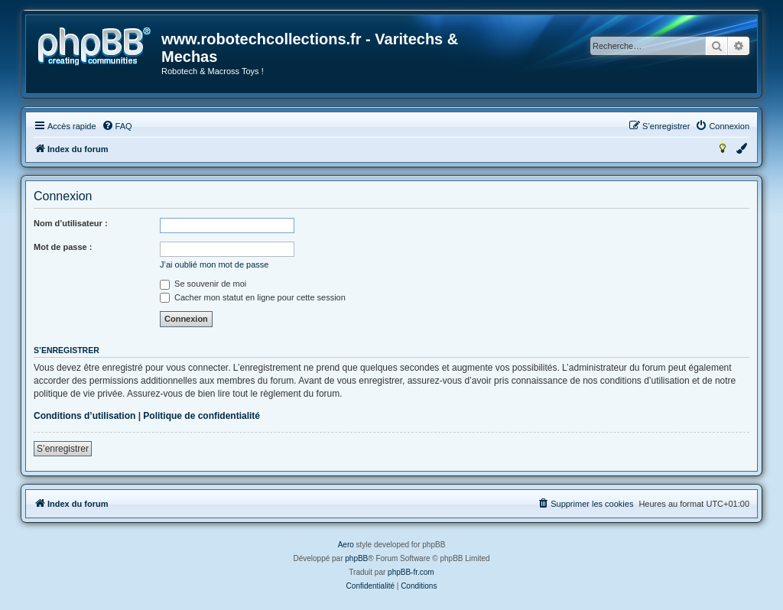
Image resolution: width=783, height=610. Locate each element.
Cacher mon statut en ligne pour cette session (253, 297)
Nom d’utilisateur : (71, 223)
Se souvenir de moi (203, 283)
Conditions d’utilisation (84, 415)
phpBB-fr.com (411, 572)
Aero (346, 544)
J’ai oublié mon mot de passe (214, 264)
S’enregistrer (63, 448)
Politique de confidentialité (201, 415)
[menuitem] (117, 126)
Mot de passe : (63, 246)
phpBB (356, 558)
